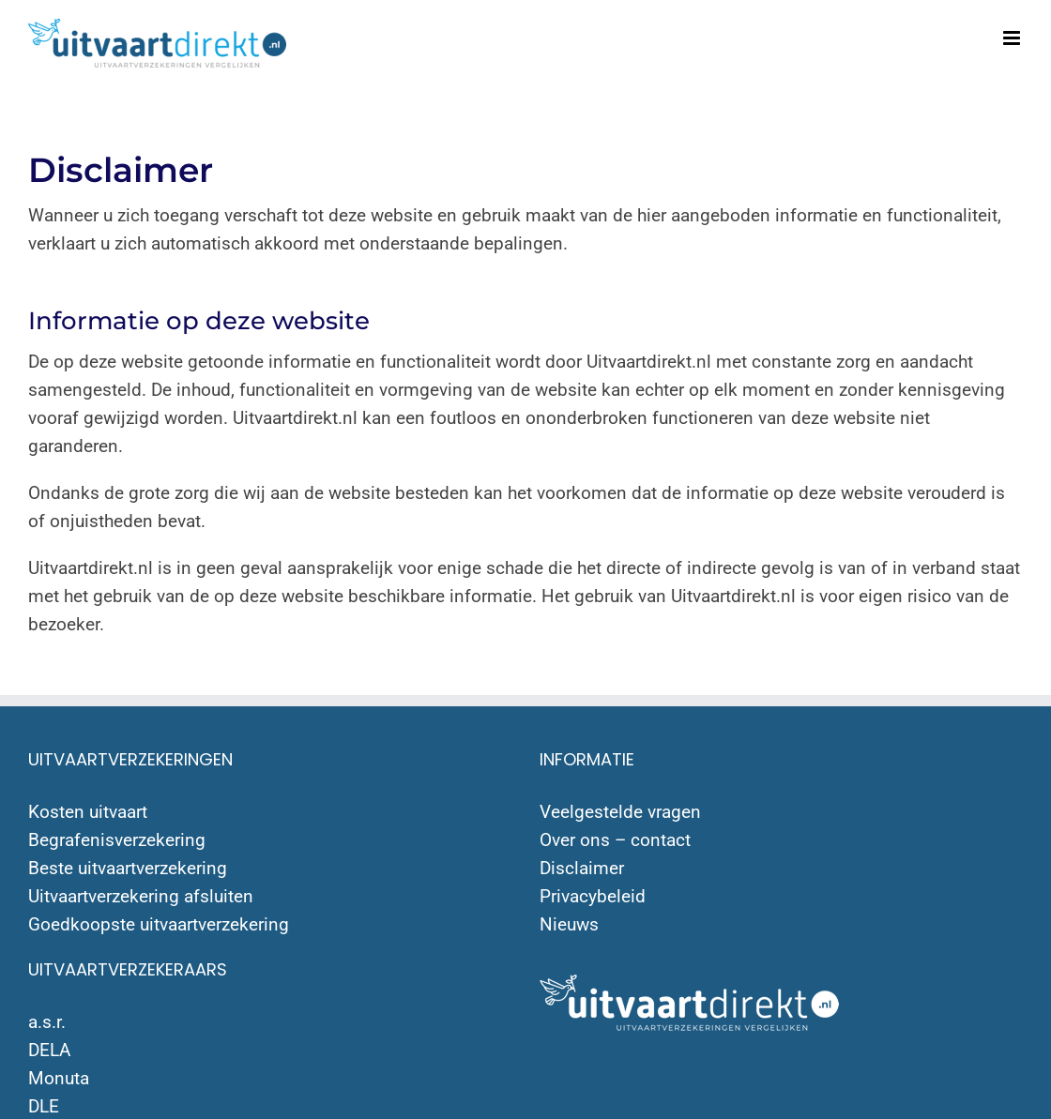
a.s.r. (47, 1022)
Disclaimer (582, 868)
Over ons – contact (615, 840)
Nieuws (569, 924)
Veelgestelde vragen (620, 812)
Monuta (58, 1078)
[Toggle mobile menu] (1013, 38)
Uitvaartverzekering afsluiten (140, 896)
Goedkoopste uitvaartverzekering (158, 924)
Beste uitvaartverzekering (127, 868)
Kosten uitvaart (87, 812)
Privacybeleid (593, 896)
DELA (49, 1050)
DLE (43, 1106)
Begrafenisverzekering (117, 840)
